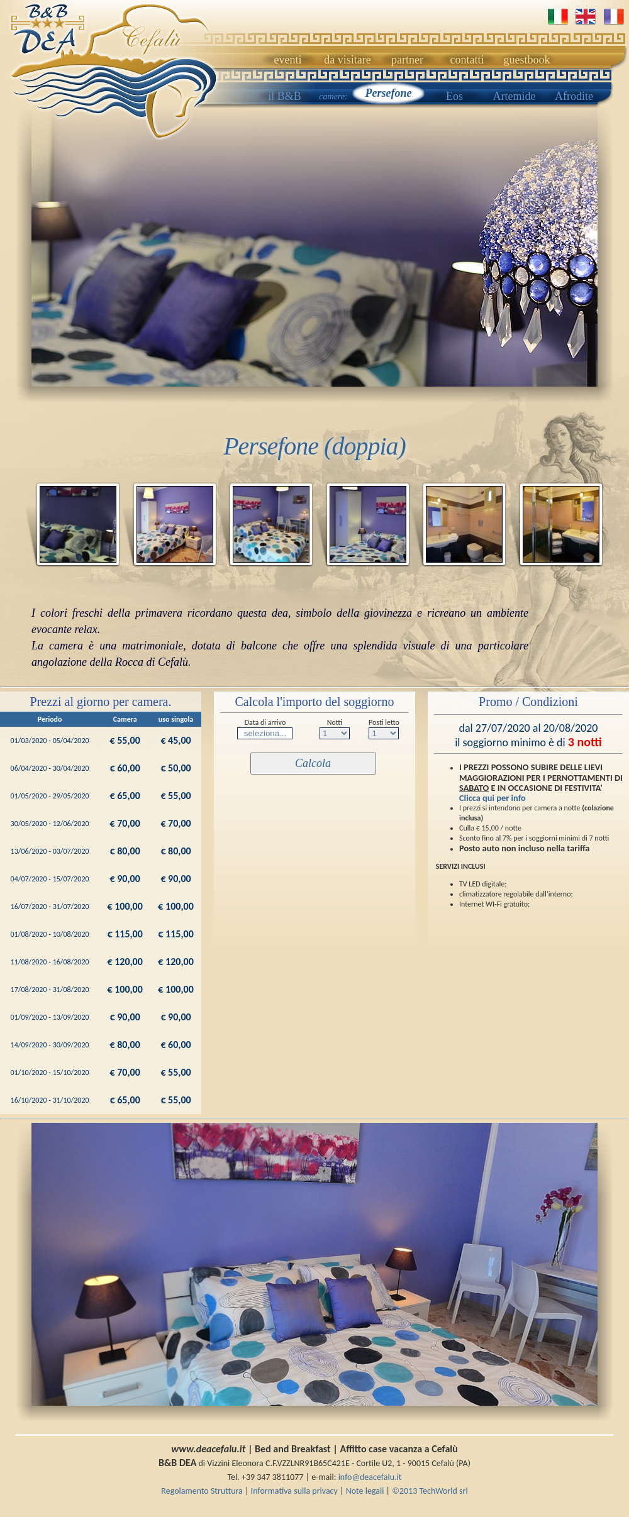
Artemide (514, 96)
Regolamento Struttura (202, 1491)
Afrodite (574, 96)
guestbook (527, 59)
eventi (288, 59)
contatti (467, 59)
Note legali (366, 1491)
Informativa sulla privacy (295, 1491)
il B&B (284, 96)
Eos (454, 96)
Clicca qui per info (492, 797)
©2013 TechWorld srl (429, 1491)
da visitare (347, 59)
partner (407, 59)
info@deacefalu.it (370, 1477)
